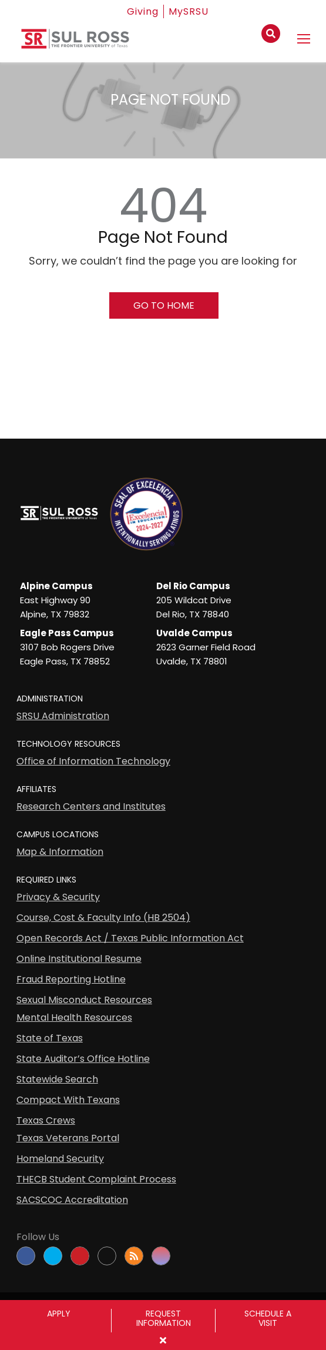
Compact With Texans (68, 1100)
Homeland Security (60, 1158)
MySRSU (189, 11)
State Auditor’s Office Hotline (83, 1058)
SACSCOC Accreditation (72, 1200)
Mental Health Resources (74, 1017)
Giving (143, 11)
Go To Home (163, 305)
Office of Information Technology (93, 761)
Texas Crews (45, 1120)
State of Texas (49, 1038)
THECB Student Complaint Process (96, 1179)
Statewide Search (57, 1079)
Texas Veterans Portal (67, 1138)
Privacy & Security (58, 897)
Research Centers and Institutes (91, 806)
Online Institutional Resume (79, 958)
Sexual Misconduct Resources (84, 1000)
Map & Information (59, 851)
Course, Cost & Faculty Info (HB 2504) (103, 917)
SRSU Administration (62, 716)
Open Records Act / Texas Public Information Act (130, 938)
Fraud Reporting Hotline (71, 979)
